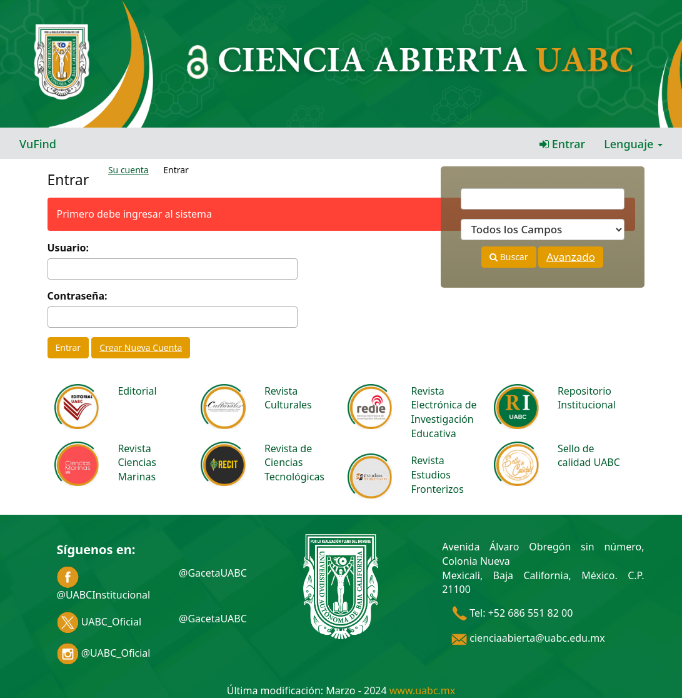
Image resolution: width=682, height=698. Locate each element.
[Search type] (542, 229)
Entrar (562, 143)
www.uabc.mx (422, 690)
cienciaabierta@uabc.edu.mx (528, 638)
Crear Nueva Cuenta (140, 347)
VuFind (37, 143)
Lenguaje (633, 143)
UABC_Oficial (99, 622)
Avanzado (570, 257)
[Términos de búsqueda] (542, 199)
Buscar (508, 257)
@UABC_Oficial (104, 653)
